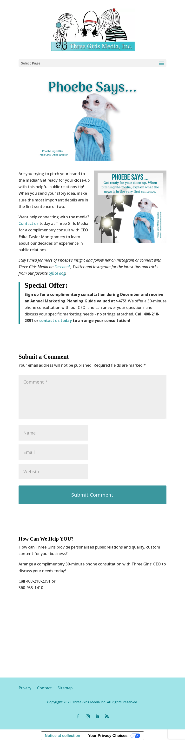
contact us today (55, 320)
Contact (44, 688)
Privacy (28, 688)
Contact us (29, 223)
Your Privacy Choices (107, 736)
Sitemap (65, 688)
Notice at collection (62, 736)
